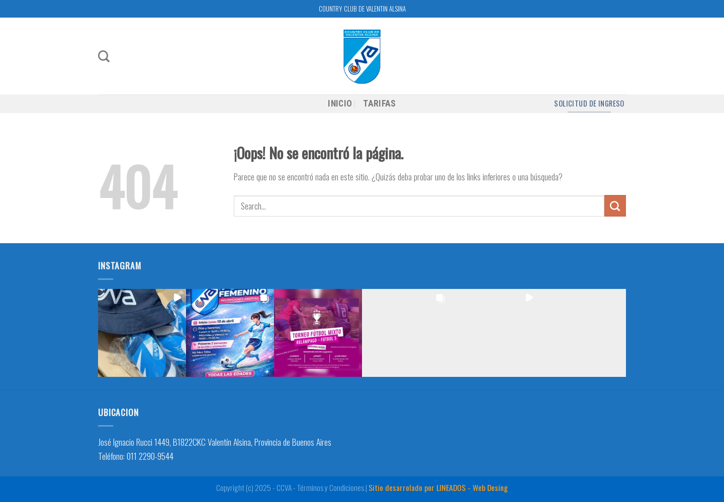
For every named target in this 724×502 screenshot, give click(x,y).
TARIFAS (379, 103)
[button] (142, 333)
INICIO (340, 103)
